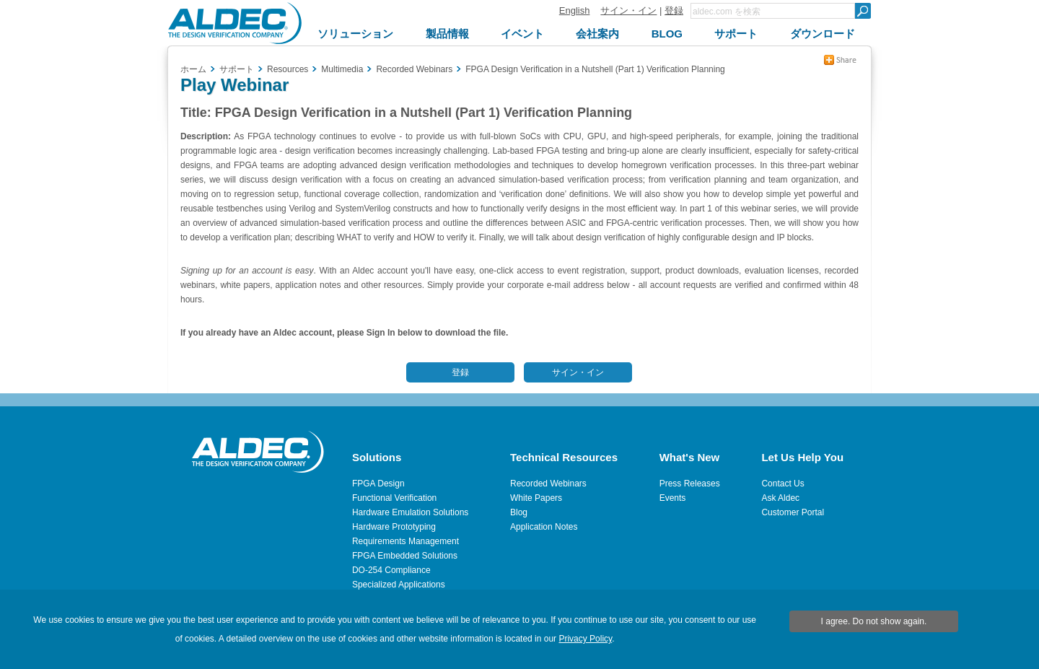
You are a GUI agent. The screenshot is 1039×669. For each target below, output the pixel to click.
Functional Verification (394, 498)
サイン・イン (628, 10)
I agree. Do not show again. (874, 621)
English (574, 10)
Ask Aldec (780, 498)
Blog (518, 512)
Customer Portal (792, 512)
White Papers (536, 498)
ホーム (193, 69)
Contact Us (782, 483)
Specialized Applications (398, 585)
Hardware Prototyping (394, 527)
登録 (674, 10)
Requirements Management (405, 541)
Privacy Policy (585, 639)
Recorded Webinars (548, 483)
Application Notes (543, 527)
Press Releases (689, 483)
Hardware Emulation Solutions (410, 512)
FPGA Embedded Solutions (404, 556)
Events (672, 498)
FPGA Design (378, 483)
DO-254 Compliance (391, 570)
